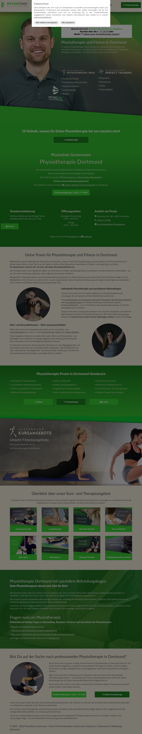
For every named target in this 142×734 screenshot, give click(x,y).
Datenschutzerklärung (42, 17)
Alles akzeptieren (68, 22)
